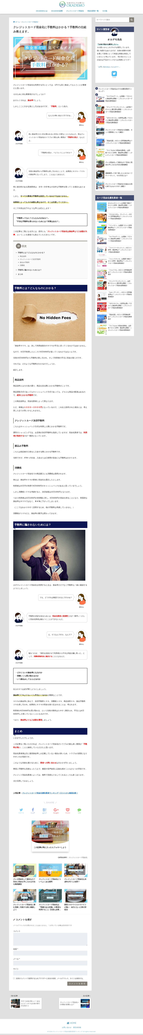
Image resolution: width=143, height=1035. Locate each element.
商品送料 (23, 256)
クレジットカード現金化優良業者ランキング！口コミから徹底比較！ (50, 793)
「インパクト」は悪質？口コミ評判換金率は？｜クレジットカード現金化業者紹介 (120, 228)
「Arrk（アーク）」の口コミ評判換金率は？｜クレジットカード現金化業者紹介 (120, 295)
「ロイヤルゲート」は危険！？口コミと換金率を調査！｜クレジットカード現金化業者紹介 (120, 239)
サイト (16, 969)
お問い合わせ (66, 1029)
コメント (16, 932)
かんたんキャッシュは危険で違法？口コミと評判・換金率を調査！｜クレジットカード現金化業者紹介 (120, 206)
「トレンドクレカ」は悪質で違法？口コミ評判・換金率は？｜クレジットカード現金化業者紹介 (120, 261)
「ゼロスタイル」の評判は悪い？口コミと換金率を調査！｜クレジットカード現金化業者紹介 (120, 306)
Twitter (114, 77)
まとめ (20, 274)
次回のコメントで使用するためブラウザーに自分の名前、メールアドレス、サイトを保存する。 (50, 979)
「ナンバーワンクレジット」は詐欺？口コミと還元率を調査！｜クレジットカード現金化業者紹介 (120, 284)
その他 (104, 11)
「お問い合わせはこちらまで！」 (109, 67)
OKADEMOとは (41, 11)
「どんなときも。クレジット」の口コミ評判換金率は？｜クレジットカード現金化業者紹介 (120, 217)
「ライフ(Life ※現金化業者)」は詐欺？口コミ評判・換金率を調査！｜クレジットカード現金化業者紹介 (120, 328)
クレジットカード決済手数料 (30, 259)
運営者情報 (77, 1029)
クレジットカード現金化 (75, 11)
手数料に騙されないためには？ (30, 270)
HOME (71, 1024)
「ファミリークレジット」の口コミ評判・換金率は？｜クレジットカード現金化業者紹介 (120, 250)
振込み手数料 (24, 262)
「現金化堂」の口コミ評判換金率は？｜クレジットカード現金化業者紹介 (120, 317)
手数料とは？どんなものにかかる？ (31, 253)
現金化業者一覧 (93, 11)
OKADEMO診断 (57, 11)
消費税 (22, 265)
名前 (15, 950)
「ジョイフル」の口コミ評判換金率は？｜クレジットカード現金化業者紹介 (120, 272)
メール (16, 960)
